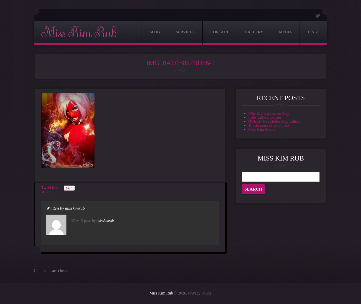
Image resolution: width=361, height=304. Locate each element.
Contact (219, 32)
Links (313, 32)
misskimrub (75, 208)
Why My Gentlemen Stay (268, 113)
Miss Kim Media (261, 129)
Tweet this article (49, 189)
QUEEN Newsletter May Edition (274, 121)
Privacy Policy (200, 293)
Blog (154, 32)
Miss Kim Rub (78, 33)
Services (185, 32)
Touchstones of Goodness (268, 125)
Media (285, 32)
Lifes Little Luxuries (264, 117)
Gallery (254, 32)
